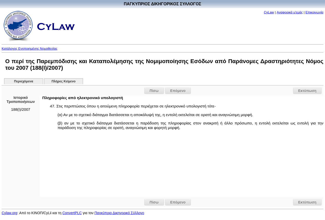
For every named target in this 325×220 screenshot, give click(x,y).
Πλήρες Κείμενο (64, 81)
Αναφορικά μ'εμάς (290, 12)
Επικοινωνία (314, 12)
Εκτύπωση (307, 91)
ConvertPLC (72, 213)
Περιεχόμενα (23, 81)
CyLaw (269, 12)
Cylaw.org (9, 213)
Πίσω (154, 91)
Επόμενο (178, 91)
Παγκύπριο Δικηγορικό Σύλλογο (119, 213)
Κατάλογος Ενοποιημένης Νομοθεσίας (29, 48)
